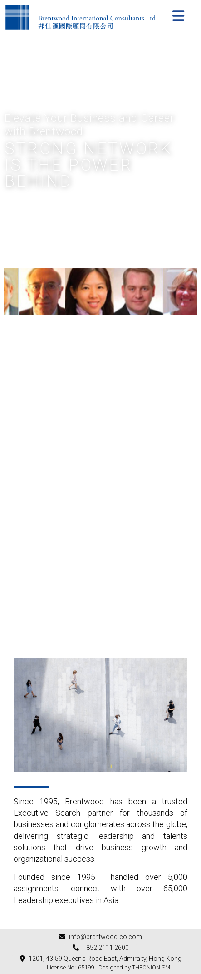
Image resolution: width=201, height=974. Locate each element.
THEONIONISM (151, 967)
